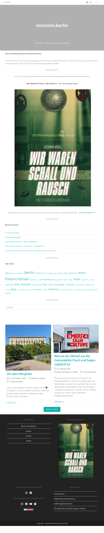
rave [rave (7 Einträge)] (13, 290)
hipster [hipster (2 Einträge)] (70, 280)
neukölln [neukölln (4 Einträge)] (70, 285)
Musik (28, 437)
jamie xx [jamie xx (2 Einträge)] (92, 280)
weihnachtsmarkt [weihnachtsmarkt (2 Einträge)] (92, 290)
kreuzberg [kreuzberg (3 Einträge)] (36, 285)
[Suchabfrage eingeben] (52, 308)
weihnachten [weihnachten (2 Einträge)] (81, 290)
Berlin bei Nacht (38, 379)
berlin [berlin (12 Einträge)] (29, 273)
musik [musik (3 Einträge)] (50, 285)
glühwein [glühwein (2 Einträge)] (59, 280)
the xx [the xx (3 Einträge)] (69, 290)
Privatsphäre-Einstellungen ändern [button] (70, 509)
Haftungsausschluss (63, 504)
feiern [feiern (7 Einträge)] (82, 273)
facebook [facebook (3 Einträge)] (73, 274)
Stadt (75, 373)
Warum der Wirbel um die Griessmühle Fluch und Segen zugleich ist (74, 361)
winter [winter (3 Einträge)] (8, 294)
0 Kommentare (89, 373)
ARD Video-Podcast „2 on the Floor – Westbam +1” (24, 247)
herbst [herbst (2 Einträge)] (65, 280)
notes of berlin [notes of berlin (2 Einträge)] (80, 285)
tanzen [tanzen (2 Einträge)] (45, 290)
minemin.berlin (52, 25)
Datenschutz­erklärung (64, 499)
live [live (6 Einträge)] (44, 285)
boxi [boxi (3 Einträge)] (60, 274)
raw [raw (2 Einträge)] (18, 290)
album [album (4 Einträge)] (8, 273)
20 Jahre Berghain (12, 233)
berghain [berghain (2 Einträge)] (20, 274)
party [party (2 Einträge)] (92, 285)
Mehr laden (52, 410)
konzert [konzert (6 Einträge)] (26, 285)
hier (57, 64)
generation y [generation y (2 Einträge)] (34, 280)
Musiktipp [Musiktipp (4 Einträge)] (59, 285)
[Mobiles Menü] (7, 2)
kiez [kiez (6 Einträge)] (17, 285)
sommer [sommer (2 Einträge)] (31, 290)
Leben (29, 432)
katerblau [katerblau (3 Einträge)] (9, 285)
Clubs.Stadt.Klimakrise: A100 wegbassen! (21, 242)
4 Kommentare (16, 382)
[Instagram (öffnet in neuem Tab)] (90, 2)
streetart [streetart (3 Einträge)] (38, 290)
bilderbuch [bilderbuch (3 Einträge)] (40, 274)
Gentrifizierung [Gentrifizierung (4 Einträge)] (47, 280)
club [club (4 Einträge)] (65, 273)
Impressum (59, 494)
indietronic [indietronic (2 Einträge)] (84, 280)
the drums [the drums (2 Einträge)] (62, 290)
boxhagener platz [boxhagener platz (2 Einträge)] (51, 274)
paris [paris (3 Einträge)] (88, 285)
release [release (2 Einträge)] (22, 290)
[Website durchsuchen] (96, 2)
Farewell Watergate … (14, 238)
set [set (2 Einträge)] (26, 290)
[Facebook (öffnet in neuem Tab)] (87, 2)
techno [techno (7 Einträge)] (54, 290)
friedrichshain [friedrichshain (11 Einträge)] (17, 279)
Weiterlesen (11, 403)
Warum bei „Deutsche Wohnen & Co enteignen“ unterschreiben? (30, 251)
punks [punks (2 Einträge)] (7, 290)
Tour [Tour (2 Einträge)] (74, 290)
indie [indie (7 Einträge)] (77, 280)
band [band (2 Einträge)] (15, 274)
